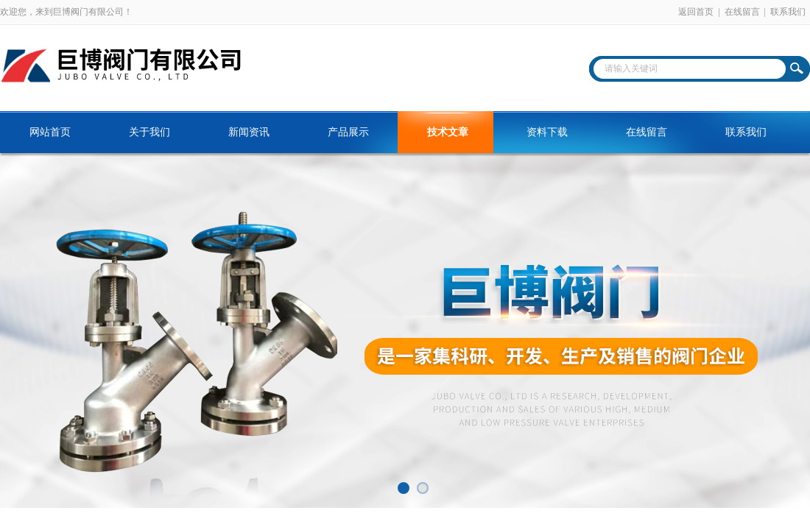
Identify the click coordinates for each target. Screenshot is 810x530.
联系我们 (788, 12)
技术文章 (447, 132)
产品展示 (348, 132)
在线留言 (742, 12)
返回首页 (696, 12)
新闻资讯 (249, 132)
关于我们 (149, 132)
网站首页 (50, 132)
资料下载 (547, 132)
